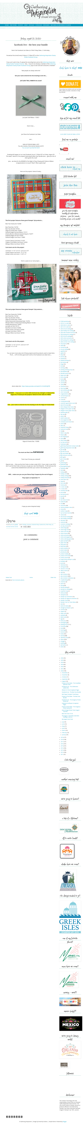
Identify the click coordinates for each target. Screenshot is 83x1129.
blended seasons (65, 373)
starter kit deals (64, 606)
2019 (62, 737)
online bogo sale (65, 529)
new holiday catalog (66, 518)
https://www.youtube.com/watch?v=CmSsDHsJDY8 (36, 386)
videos (62, 639)
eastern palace (64, 418)
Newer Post (9, 577)
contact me (27, 28)
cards (62, 384)
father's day (63, 433)
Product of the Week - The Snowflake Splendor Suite (71, 683)
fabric (62, 425)
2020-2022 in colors (65, 325)
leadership (63, 501)
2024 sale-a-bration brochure (68, 332)
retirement (63, 565)
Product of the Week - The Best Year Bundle (71, 697)
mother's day (64, 511)
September (65, 679)
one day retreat (64, 526)
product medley (65, 554)
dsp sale (63, 414)
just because (64, 494)
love (62, 503)
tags (62, 619)
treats (62, 634)
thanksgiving (64, 622)
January (64, 734)
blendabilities (64, 371)
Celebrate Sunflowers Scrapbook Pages (70, 704)
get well (62, 449)
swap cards (63, 613)
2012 (62, 752)
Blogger (65, 1121)
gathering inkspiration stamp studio (14, 28)
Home (31, 577)
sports (62, 583)
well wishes (63, 645)
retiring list (63, 567)
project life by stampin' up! (67, 559)
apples (62, 353)
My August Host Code (67, 719)
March (64, 730)
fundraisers (63, 444)
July (63, 722)
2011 (62, 754)
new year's (63, 520)
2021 (62, 668)
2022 (62, 666)
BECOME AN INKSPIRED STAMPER (61, 25)
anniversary (63, 347)
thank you (63, 620)
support (63, 611)
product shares (64, 557)
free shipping (64, 436)
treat (62, 628)
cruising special (64, 401)
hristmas (63, 485)
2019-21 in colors (65, 323)
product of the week (66, 555)
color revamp (64, 392)
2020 (62, 671)
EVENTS (20, 25)
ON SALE (31, 25)
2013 (62, 750)
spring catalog (64, 587)
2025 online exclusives (66, 338)
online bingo (64, 527)
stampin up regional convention (69, 598)
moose (62, 509)
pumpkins (63, 561)
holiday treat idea (65, 477)
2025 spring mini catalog (67, 340)
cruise (62, 399)
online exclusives (65, 535)
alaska (62, 345)
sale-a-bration (64, 576)
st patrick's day (64, 591)
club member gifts (65, 390)
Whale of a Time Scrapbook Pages (70, 690)
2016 (62, 743)
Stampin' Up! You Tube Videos (68, 602)
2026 (62, 658)
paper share (64, 542)
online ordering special (66, 539)
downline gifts (64, 412)
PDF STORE (13, 25)
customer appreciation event (68, 403)
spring (62, 585)
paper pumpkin (64, 541)
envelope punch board (66, 421)
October (64, 677)
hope (62, 481)
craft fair (63, 397)
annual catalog (64, 349)
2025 (62, 660)
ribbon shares (64, 570)
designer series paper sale (67, 408)
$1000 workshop (65, 321)
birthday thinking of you (67, 369)
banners (63, 356)
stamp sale (63, 593)
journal (62, 492)
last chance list (64, 500)
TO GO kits (63, 626)
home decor (64, 479)
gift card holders (65, 453)
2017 (62, 741)
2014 (62, 748)
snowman (63, 581)
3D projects (63, 343)
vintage (62, 641)
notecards (63, 522)
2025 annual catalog (66, 336)
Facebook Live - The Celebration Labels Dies (70, 687)
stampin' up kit (64, 600)
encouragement (65, 420)
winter (62, 646)
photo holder (64, 550)
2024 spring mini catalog (67, 334)
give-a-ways (63, 459)
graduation (63, 464)
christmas (29, 524)
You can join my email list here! (31, 148)
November (65, 675)
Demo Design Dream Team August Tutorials (70, 710)
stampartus (63, 594)
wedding (63, 643)
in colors (63, 488)
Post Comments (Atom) (18, 580)
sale (62, 572)
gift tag (62, 457)
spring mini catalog (65, 589)
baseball (63, 358)
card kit (62, 382)
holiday (62, 472)
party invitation (64, 548)
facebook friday (35, 524)
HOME (7, 25)
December (65, 672)
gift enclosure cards (66, 455)
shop (32, 28)
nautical (63, 514)
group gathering (65, 466)
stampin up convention (66, 596)
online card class (65, 531)
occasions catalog (65, 524)
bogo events (64, 375)
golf (61, 461)
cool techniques (65, 395)
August (64, 681)
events (62, 423)
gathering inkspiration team (68, 448)
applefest (63, 351)
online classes (64, 533)
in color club (64, 487)
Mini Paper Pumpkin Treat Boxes (70, 694)
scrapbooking (64, 580)
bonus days (63, 377)
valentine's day (64, 637)
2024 (62, 662)
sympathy (63, 615)
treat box (63, 632)
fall (61, 431)
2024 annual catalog (66, 328)
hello (62, 470)
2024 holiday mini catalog (67, 330)
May (63, 726)
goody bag (63, 462)
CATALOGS (39, 25)
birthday (24, 524)
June (63, 724)
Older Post (53, 577)
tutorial (16, 526)
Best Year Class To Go (67, 713)
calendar (63, 381)
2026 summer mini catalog (67, 342)
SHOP (25, 25)
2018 (62, 739)
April (63, 728)
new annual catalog (65, 516)
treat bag (63, 630)
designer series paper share (68, 410)
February (64, 732)
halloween (63, 468)
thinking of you (64, 624)
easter (62, 416)
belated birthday (65, 360)
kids (62, 498)
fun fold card (64, 442)
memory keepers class (66, 507)
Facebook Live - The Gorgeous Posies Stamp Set (71, 700)
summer (63, 609)
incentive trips (64, 490)
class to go (63, 388)
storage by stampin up (66, 608)
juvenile (63, 496)
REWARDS (46, 25)
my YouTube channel (66, 513)
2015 (62, 746)
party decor (63, 544)
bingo (62, 364)
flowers (62, 435)
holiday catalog (64, 475)
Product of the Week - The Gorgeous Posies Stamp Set (71, 707)
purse (62, 563)
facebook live (42, 524)
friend (62, 438)
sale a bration (64, 574)
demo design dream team (67, 407)
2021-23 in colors (65, 327)
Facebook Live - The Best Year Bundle (71, 692)
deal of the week (65, 405)
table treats (63, 617)
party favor (63, 546)
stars (62, 604)
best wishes (63, 362)
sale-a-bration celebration (67, 578)
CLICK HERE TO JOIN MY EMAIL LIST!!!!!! (70, 134)
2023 (62, 664)
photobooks (64, 552)
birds (62, 366)
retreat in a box (64, 568)
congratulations (65, 394)
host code (63, 483)
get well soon (64, 451)
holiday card (64, 474)
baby (62, 355)
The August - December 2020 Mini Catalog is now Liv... (70, 716)
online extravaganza (66, 537)
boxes (62, 379)
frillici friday (48, 524)
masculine (63, 505)
